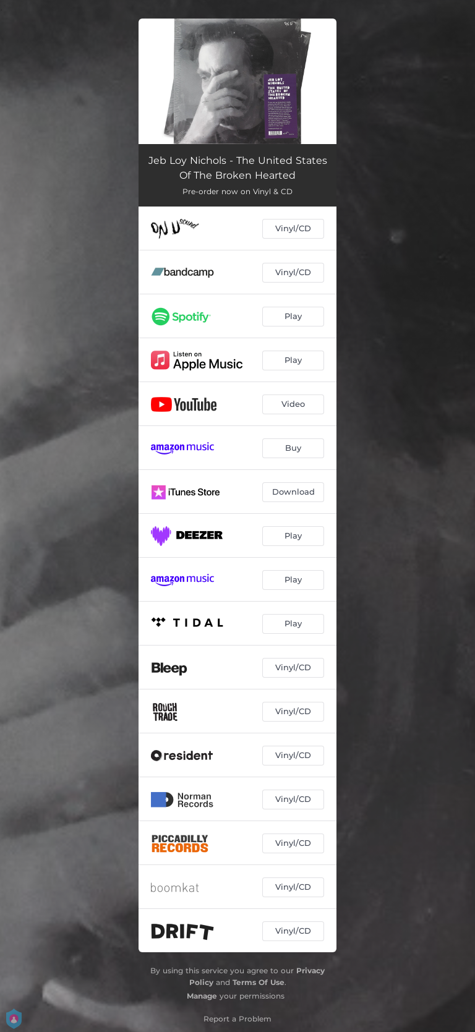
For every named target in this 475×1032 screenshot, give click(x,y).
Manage (202, 995)
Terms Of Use (259, 982)
